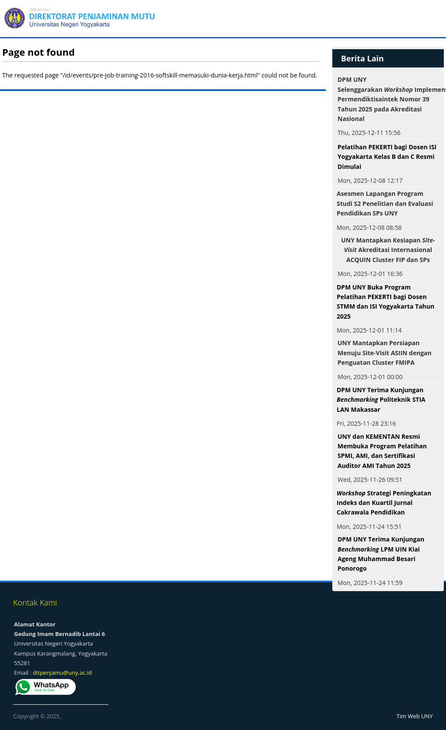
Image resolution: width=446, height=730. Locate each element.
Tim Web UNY (415, 716)
